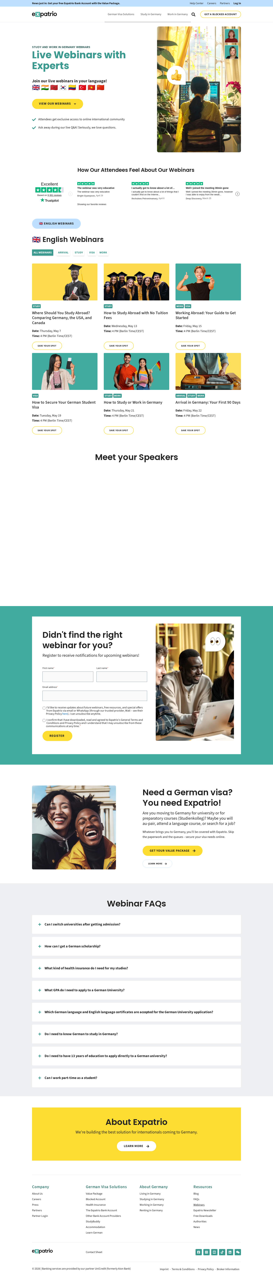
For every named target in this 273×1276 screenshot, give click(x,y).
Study (79, 252)
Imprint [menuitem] (164, 1272)
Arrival (63, 252)
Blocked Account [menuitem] (97, 1200)
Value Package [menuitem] (95, 1194)
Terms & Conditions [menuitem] (183, 1272)
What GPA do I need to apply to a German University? (81, 990)
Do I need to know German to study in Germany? (78, 1034)
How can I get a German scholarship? (69, 946)
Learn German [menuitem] (95, 1236)
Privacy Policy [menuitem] (206, 1272)
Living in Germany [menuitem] (151, 1194)
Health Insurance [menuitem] (97, 1206)
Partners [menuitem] (37, 1212)
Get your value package (173, 851)
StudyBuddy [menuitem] (94, 1224)
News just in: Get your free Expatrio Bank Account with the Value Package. (76, 3)
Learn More (158, 863)
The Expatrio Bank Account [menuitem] (103, 1212)
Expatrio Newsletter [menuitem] (206, 1212)
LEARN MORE (136, 1146)
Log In (237, 3)
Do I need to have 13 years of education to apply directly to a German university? (102, 1056)
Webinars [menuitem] (199, 1206)
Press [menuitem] (35, 1206)
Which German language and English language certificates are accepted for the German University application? (125, 1012)
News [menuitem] (197, 1229)
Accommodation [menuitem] (97, 1229)
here (65, 714)
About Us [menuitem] (38, 1194)
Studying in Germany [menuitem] (153, 1200)
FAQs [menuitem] (196, 1200)
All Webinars (43, 252)
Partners (225, 3)
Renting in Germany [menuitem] (152, 1212)
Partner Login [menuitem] (41, 1218)
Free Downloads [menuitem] (204, 1218)
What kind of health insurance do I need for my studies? (83, 968)
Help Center (197, 3)
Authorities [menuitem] (200, 1224)
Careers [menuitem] (37, 1200)
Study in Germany (151, 14)
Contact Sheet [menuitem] (95, 1255)
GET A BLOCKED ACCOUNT (220, 14)
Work (103, 252)
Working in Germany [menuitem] (153, 1206)
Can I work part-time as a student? (67, 1078)
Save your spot (48, 345)
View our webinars (57, 103)
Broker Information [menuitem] (228, 1272)
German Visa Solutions (121, 14)
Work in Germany (177, 14)
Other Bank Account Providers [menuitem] (105, 1218)
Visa (92, 252)
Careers (211, 3)
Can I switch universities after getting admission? (79, 924)
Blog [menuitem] (196, 1194)
